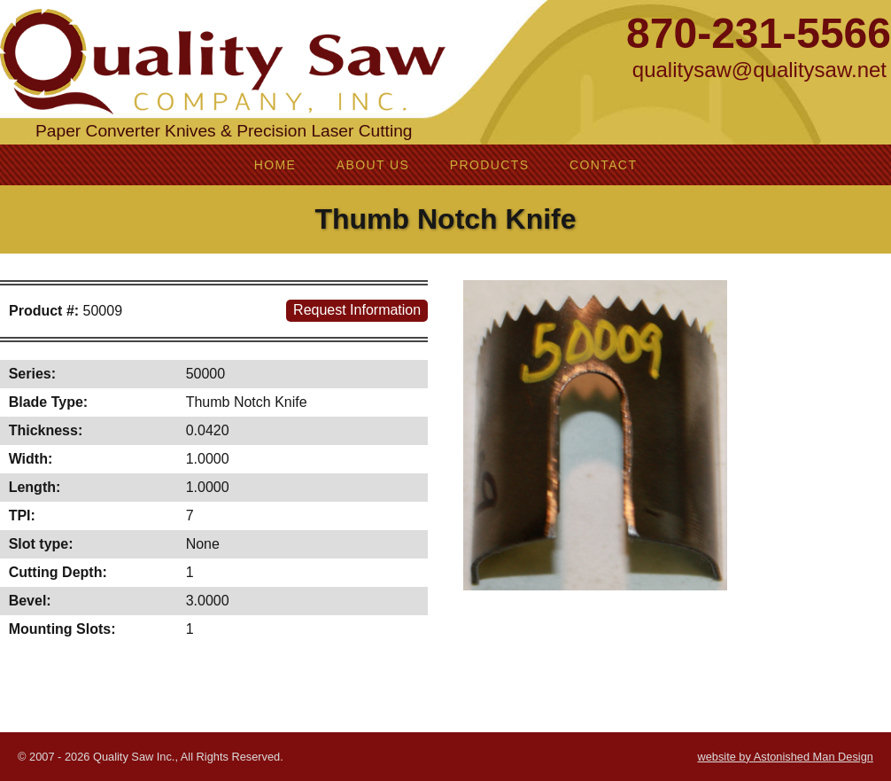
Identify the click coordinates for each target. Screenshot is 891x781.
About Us (373, 165)
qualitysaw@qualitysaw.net (759, 70)
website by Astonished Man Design (784, 756)
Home (275, 165)
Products (490, 165)
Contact (603, 165)
